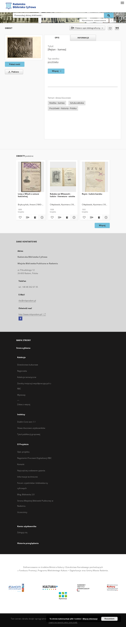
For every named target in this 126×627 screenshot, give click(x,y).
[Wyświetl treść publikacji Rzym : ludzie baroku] (98, 217)
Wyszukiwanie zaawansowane (94, 20)
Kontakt (20, 464)
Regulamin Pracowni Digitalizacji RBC (34, 458)
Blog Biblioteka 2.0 (25, 494)
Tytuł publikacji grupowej (28, 434)
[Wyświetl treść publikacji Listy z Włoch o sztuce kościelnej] (34, 217)
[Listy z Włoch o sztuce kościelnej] (31, 177)
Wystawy (21, 394)
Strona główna (23, 348)
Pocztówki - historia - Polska (62, 108)
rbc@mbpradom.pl (27, 300)
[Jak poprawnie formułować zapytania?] (111, 20)
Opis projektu (23, 451)
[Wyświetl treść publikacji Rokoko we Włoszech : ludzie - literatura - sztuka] (66, 217)
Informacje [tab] (83, 37)
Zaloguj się (22, 532)
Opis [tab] (57, 38)
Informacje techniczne (27, 476)
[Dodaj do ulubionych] (110, 28)
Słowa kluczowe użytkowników (31, 428)
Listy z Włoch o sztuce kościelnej (28, 195)
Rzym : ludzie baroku (92, 193)
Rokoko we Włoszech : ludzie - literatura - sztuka (62, 195)
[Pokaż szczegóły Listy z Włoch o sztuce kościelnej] (41, 217)
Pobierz (13, 72)
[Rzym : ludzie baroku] (95, 177)
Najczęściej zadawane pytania (31, 470)
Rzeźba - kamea (56, 103)
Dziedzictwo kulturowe (27, 364)
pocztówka (53, 62)
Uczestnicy (22, 512)
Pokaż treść (14, 64)
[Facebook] (20, 318)
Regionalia (22, 371)
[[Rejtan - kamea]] (24, 47)
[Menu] (122, 2)
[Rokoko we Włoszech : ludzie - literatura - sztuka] (63, 177)
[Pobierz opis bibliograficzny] (27, 217)
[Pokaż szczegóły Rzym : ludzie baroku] (105, 217)
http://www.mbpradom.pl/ (32, 314)
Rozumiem (110, 619)
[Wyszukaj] (109, 15)
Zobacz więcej (23, 404)
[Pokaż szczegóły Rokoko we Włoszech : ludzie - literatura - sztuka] (73, 217)
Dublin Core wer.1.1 (26, 421)
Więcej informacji (90, 619)
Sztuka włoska (77, 103)
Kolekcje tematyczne (26, 377)
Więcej (102, 225)
